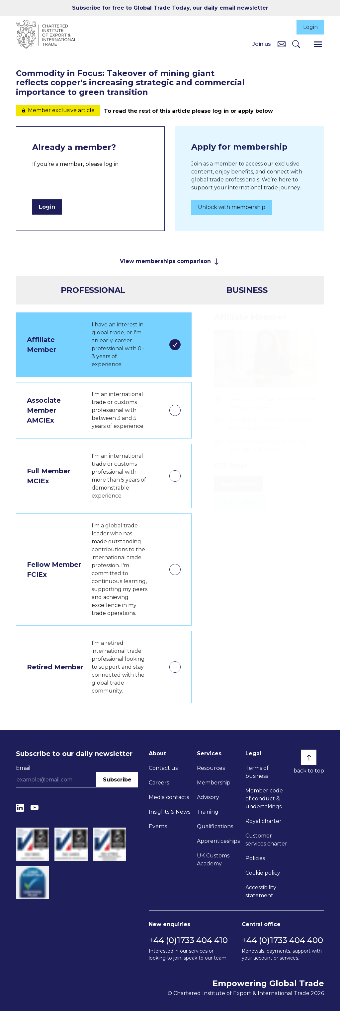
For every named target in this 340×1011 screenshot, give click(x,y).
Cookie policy (262, 873)
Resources (211, 769)
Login (309, 27)
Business (247, 291)
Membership (213, 783)
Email (23, 769)
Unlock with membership (231, 207)
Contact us (163, 769)
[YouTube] (35, 808)
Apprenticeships (218, 842)
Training (207, 812)
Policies (255, 859)
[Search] (296, 44)
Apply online (239, 484)
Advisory (208, 798)
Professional (93, 291)
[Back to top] (308, 758)
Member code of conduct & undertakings (264, 799)
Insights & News (169, 812)
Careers (159, 783)
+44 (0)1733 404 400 (282, 940)
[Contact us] (282, 44)
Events (158, 827)
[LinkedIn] (20, 808)
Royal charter (263, 822)
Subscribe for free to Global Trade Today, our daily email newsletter (170, 8)
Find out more (240, 502)
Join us (261, 44)
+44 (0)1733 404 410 (188, 940)
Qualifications (215, 827)
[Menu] (318, 44)
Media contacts (169, 798)
